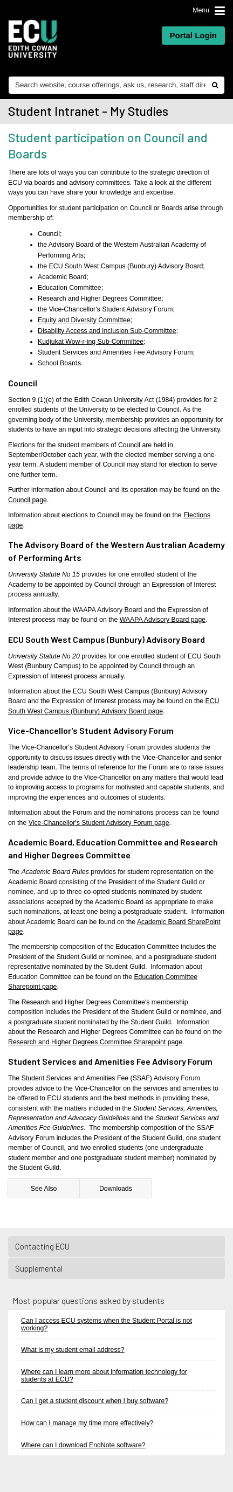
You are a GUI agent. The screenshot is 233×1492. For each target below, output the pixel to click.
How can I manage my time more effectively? (87, 1423)
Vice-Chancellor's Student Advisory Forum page (99, 823)
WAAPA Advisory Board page (162, 619)
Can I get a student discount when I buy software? (94, 1401)
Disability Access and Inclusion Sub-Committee (107, 331)
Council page (27, 500)
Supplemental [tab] (117, 1268)
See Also (44, 1188)
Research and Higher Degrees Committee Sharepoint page (95, 1042)
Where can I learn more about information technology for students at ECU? (104, 1375)
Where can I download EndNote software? (83, 1445)
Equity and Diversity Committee (84, 320)
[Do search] (214, 85)
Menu (201, 10)
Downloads (115, 1188)
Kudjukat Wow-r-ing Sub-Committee (90, 341)
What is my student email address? (73, 1350)
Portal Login (193, 35)
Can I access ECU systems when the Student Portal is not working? (106, 1324)
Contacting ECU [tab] (117, 1246)
